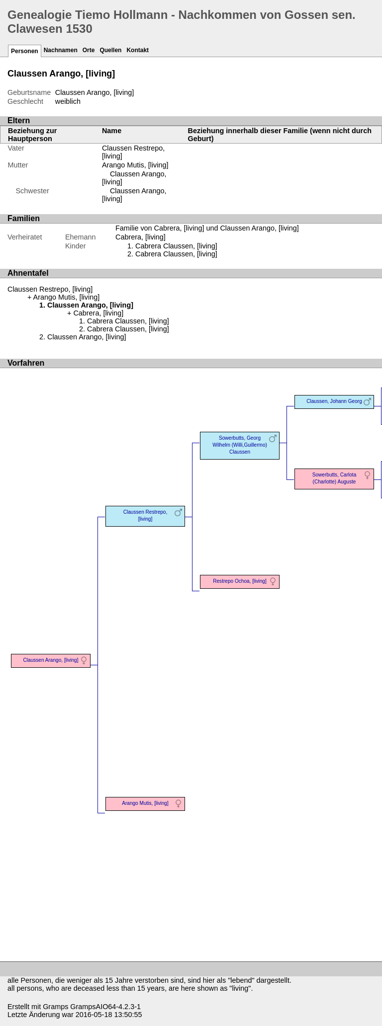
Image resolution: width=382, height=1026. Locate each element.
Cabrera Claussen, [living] (176, 246)
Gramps (55, 1007)
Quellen (110, 50)
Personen (24, 51)
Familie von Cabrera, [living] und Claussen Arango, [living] (207, 228)
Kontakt (137, 50)
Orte (89, 50)
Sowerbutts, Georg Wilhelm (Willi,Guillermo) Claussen (239, 445)
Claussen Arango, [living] (86, 337)
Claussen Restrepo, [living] (50, 289)
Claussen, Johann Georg (334, 401)
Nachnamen (61, 50)
